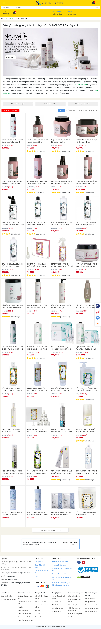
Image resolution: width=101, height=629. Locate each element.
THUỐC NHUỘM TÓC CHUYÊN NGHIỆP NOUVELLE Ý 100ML (62, 472)
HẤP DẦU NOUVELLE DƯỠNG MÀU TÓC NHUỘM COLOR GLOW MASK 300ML (86, 265)
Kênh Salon (5, 593)
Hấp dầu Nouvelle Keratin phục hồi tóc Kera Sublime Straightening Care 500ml (61, 141)
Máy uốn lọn (39, 610)
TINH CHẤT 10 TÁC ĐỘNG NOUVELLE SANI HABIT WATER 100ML (13, 224)
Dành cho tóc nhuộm (92, 608)
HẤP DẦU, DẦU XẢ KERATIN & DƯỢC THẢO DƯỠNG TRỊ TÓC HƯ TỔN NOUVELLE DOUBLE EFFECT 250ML (62, 389)
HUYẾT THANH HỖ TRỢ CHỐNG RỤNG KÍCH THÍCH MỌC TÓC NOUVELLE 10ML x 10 (61, 348)
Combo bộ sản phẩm (75, 614)
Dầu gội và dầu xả (74, 596)
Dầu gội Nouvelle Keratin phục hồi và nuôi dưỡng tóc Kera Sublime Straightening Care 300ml (12, 182)
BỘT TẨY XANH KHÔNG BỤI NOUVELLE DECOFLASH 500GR (86, 513)
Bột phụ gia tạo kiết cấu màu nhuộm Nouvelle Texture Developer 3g (61, 513)
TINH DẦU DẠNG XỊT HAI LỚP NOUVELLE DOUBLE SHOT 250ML (37, 472)
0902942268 (11, 576)
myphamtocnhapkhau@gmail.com (18, 573)
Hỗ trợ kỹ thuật (57, 593)
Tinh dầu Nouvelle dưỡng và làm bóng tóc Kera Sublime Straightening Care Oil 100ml (37, 141)
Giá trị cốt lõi (39, 562)
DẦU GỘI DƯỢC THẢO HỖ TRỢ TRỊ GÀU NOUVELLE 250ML (87, 306)
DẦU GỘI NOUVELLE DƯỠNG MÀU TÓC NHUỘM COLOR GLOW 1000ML (61, 307)
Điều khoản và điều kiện (60, 562)
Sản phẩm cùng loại (75, 593)
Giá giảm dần (93, 110)
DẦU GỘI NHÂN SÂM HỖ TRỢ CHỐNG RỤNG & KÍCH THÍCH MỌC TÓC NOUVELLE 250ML (12, 348)
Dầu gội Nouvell (80, 85)
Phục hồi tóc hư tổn (24, 614)
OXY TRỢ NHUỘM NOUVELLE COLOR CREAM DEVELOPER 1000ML (86, 472)
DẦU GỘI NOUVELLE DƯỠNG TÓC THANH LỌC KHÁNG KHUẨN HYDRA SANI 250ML (86, 224)
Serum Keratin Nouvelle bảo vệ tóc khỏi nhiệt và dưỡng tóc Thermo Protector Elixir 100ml (61, 182)
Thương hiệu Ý (10, 18)
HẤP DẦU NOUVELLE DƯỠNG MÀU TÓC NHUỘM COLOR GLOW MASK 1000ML (12, 307)
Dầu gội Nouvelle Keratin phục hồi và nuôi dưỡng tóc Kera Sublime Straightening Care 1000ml (37, 182)
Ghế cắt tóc (38, 617)
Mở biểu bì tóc (56, 605)
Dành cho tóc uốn (91, 611)
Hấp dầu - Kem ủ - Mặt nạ (74, 601)
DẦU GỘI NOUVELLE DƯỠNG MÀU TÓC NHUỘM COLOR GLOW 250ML (37, 307)
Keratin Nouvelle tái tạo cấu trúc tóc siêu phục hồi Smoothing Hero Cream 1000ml (86, 182)
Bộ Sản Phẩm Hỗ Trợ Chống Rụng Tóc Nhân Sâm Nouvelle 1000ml (86, 348)
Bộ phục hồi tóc (57, 611)
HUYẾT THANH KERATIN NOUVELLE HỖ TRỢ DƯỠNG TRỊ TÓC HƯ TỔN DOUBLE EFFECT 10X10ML (37, 431)
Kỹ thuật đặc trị (57, 601)
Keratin (20, 607)
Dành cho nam (90, 598)
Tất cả (61, 110)
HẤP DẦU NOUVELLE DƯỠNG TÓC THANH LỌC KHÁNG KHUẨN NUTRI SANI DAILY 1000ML (61, 224)
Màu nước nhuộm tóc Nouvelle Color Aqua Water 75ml (12, 513)
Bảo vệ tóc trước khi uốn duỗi (58, 597)
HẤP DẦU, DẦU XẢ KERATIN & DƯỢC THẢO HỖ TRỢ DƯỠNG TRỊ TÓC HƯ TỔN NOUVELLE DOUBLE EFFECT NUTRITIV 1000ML (86, 389)
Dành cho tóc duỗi (91, 605)
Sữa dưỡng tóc (73, 605)
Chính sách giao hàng (59, 565)
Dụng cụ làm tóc (41, 593)
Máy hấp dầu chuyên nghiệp (41, 597)
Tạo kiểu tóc (72, 617)
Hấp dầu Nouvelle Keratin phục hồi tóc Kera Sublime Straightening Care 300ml (86, 141)
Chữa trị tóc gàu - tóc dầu (25, 597)
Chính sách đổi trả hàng (60, 574)
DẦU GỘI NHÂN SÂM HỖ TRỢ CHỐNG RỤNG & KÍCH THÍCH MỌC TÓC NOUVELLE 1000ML (37, 348)
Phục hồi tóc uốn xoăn (25, 620)
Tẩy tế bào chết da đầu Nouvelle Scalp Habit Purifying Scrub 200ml (13, 141)
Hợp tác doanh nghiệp (8, 599)
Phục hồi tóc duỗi (23, 610)
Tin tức (37, 576)
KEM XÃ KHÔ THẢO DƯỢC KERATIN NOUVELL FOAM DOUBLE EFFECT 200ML (11, 431)
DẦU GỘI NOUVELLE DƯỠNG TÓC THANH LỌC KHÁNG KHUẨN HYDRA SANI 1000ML (12, 265)
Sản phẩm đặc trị (24, 593)
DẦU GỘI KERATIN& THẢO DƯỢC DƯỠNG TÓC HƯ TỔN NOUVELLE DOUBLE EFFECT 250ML (12, 389)
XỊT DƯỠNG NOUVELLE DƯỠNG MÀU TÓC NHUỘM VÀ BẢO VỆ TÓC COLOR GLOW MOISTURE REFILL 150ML (62, 265)
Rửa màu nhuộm (57, 608)
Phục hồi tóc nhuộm (24, 617)
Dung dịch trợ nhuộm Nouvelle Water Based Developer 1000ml (37, 513)
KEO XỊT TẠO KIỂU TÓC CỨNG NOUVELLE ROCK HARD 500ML (13, 472)
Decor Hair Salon (6, 596)
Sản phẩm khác (90, 602)
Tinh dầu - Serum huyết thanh (74, 609)
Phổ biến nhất (70, 110)
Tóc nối (37, 614)
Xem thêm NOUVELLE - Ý (49, 530)
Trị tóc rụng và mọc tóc (24, 603)
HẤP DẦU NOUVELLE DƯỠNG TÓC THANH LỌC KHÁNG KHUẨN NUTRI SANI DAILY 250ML (37, 224)
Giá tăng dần (82, 110)
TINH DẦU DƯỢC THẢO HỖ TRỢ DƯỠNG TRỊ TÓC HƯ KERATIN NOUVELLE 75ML (85, 431)
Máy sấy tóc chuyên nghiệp (41, 606)
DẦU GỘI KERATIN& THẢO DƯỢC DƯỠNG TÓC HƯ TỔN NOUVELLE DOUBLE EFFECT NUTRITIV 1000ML (37, 389)
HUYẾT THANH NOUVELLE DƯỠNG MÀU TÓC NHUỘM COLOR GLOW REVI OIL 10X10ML (36, 265)
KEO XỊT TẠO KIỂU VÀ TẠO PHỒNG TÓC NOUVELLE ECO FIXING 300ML (61, 431)
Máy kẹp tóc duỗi (40, 601)
